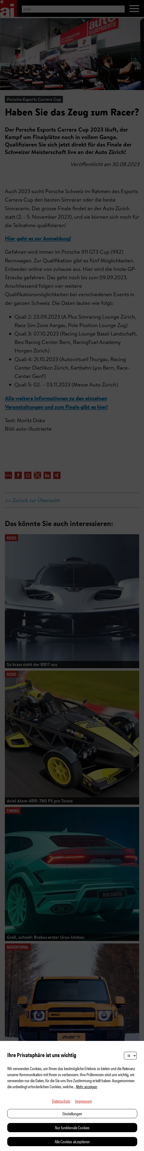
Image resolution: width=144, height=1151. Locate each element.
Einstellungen (72, 1113)
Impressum (83, 1101)
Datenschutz (61, 1101)
